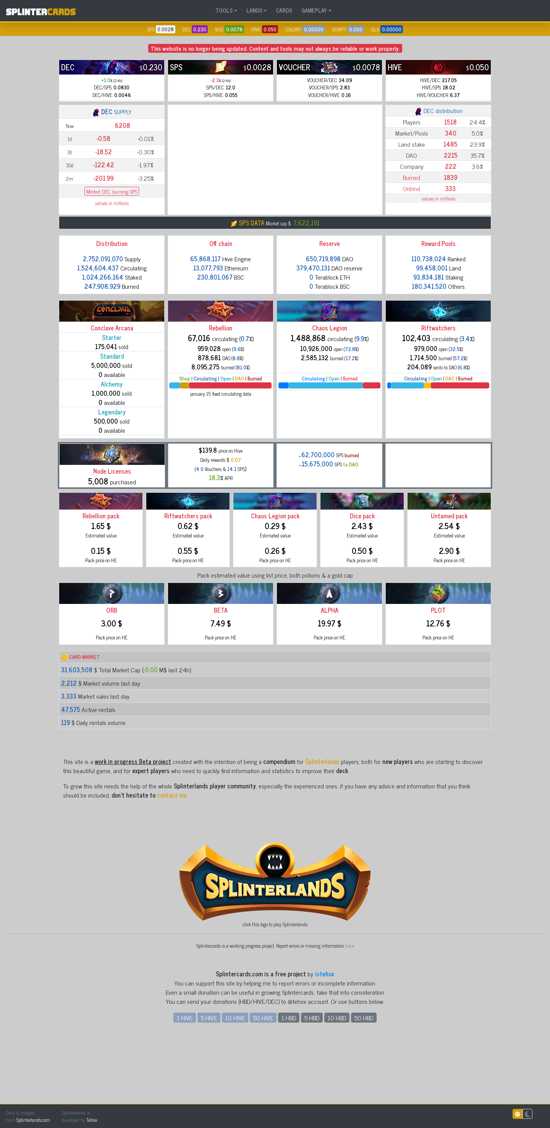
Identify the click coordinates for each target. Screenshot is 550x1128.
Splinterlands (322, 830)
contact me (172, 864)
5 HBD (311, 1086)
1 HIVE (184, 1086)
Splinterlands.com (33, 1120)
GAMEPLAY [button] (314, 10)
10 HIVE (235, 1086)
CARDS (284, 10)
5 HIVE (209, 1086)
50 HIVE (263, 1086)
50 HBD (363, 1086)
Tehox (91, 1120)
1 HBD (288, 1086)
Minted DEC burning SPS (111, 242)
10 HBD (337, 1086)
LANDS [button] (254, 10)
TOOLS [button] (224, 10)
